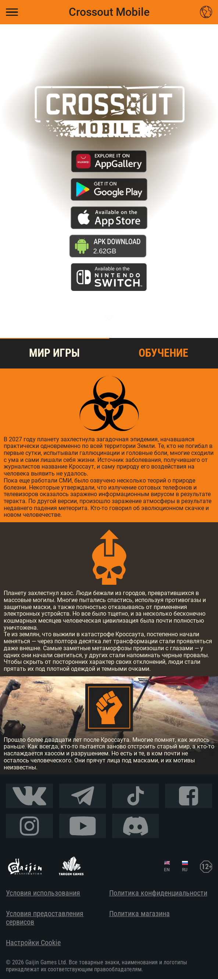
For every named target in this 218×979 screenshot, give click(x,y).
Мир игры (54, 353)
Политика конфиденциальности (158, 893)
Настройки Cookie (33, 943)
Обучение (163, 353)
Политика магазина (139, 913)
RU (184, 869)
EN (167, 869)
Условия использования (43, 893)
